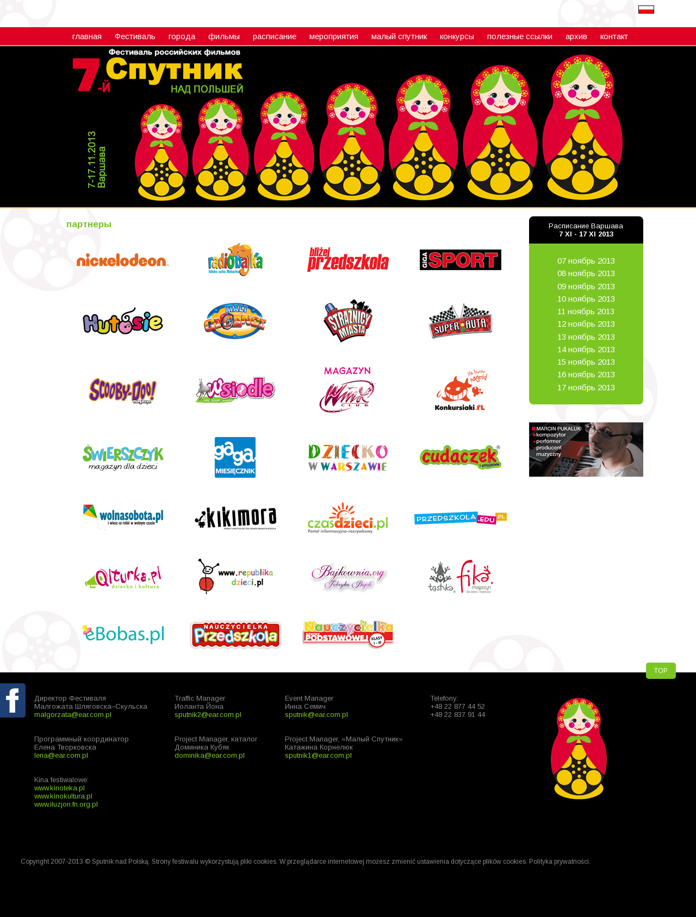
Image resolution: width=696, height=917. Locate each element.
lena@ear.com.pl (61, 755)
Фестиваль (135, 36)
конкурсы (457, 36)
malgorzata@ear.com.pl (72, 714)
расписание (274, 36)
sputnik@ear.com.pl (316, 714)
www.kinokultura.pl (63, 796)
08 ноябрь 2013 (586, 273)
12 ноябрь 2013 (586, 323)
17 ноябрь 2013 (586, 387)
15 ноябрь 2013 (586, 361)
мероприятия (333, 36)
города (182, 36)
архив (576, 36)
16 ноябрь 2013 (586, 374)
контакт (614, 36)
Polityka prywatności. (560, 861)
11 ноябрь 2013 (585, 311)
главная (87, 36)
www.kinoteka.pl (59, 788)
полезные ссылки (519, 36)
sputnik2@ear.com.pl (208, 714)
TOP (661, 671)
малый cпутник (399, 36)
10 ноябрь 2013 (586, 298)
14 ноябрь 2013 (586, 349)
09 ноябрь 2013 (586, 286)
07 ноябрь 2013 (586, 260)
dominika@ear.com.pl (210, 755)
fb (13, 725)
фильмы (224, 36)
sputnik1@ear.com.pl (318, 755)
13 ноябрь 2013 (586, 336)
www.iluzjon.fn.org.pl (66, 804)
